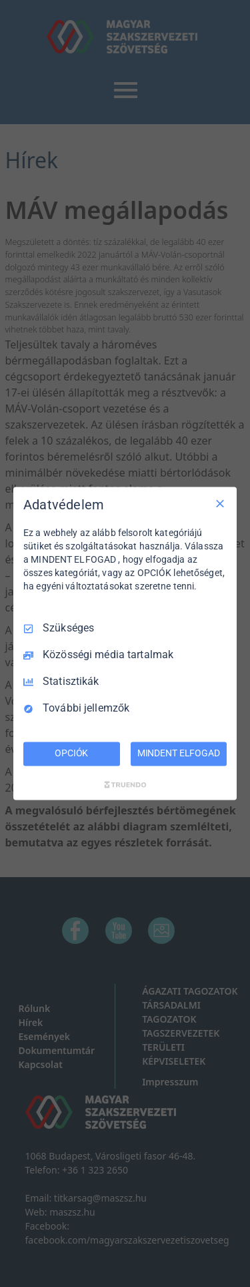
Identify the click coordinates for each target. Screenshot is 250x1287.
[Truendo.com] (125, 785)
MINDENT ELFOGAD (178, 753)
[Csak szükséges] (220, 503)
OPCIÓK (71, 753)
